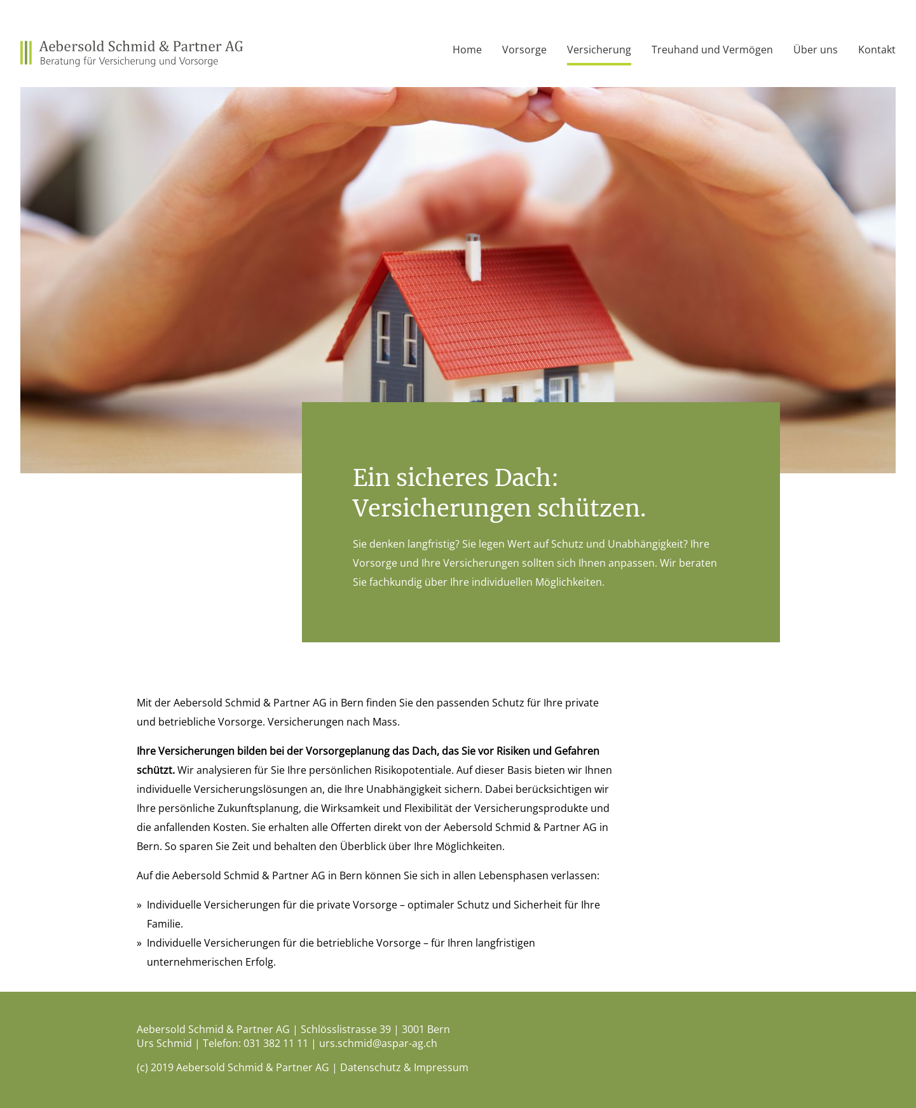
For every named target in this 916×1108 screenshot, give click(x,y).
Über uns (815, 50)
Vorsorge (524, 50)
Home (467, 50)
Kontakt (877, 50)
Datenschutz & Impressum (404, 1067)
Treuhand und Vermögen (712, 50)
